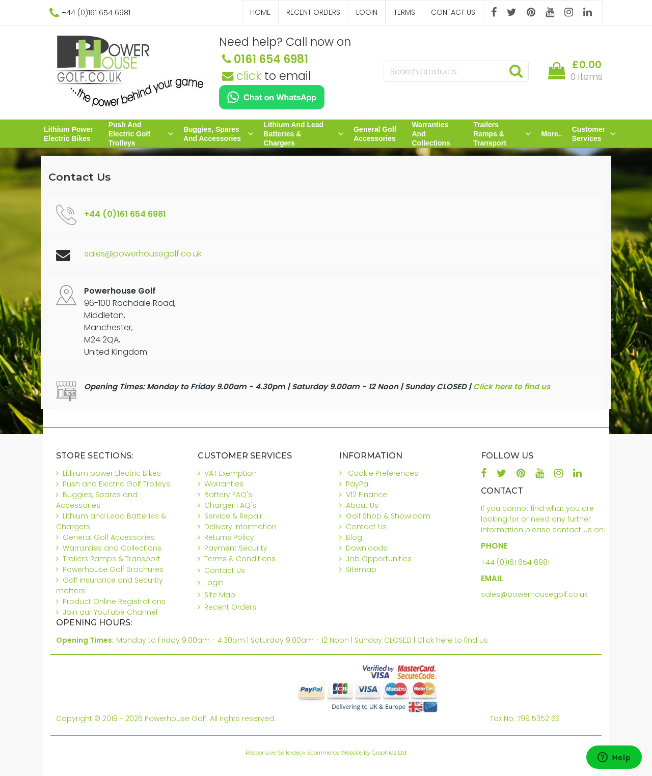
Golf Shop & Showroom (388, 516)
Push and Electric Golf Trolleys (141, 134)
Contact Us (453, 12)
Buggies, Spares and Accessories (218, 133)
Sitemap (361, 569)
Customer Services (594, 133)
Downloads (366, 548)
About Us (362, 505)
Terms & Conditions (240, 559)
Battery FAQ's (228, 495)
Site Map (219, 595)
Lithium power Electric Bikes (68, 133)
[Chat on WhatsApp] (271, 97)
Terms (404, 12)
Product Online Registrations (114, 601)
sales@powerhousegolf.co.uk (143, 254)
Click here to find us (511, 386)
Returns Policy (229, 537)
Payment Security (235, 548)
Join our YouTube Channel (110, 612)
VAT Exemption (230, 473)
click (241, 76)
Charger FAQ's (230, 505)
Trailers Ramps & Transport (502, 134)
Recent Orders (313, 12)
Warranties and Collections (431, 134)
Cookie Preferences (383, 473)
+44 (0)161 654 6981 (515, 562)
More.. (551, 134)
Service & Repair (233, 516)
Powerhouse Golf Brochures (113, 569)
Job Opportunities (379, 559)
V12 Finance (366, 495)
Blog (354, 537)
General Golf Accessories (375, 133)
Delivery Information (240, 527)
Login (366, 12)
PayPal (358, 484)
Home (260, 12)
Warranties (223, 484)
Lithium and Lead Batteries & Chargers (303, 134)
